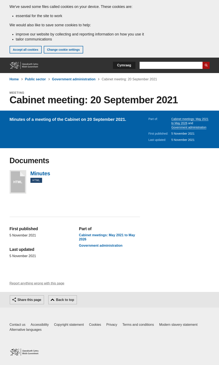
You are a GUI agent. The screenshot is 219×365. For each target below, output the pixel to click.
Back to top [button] (65, 300)
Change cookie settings (63, 49)
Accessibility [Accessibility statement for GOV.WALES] (40, 324)
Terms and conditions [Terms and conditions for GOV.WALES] (138, 324)
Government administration (73, 79)
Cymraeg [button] (124, 65)
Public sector (35, 79)
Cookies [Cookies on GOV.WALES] (95, 324)
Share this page (29, 300)
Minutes (18, 182)
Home (14, 79)
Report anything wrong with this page (37, 283)
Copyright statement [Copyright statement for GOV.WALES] (69, 324)
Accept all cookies (25, 49)
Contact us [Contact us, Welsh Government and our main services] (17, 324)
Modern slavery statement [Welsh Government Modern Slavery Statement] (178, 324)
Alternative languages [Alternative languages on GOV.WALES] (26, 329)
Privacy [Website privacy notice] (111, 324)
